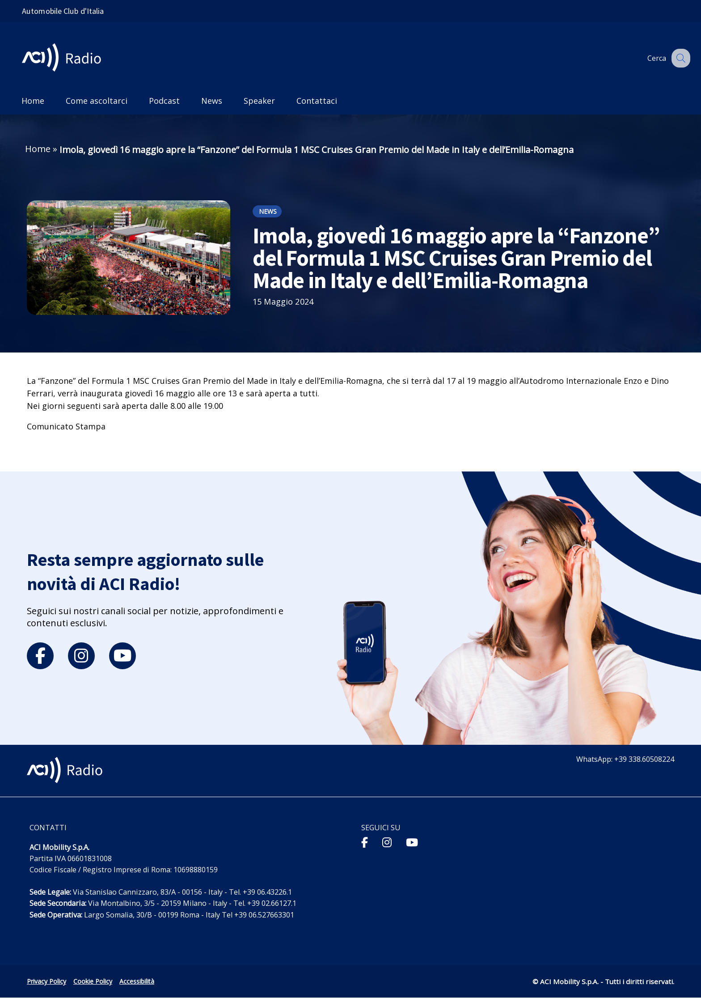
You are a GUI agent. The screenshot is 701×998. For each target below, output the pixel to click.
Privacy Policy (46, 981)
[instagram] (81, 655)
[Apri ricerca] (679, 58)
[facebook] (40, 655)
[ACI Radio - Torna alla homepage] (65, 58)
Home (38, 149)
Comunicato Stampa (66, 426)
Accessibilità (136, 981)
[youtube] (122, 655)
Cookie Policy (92, 981)
